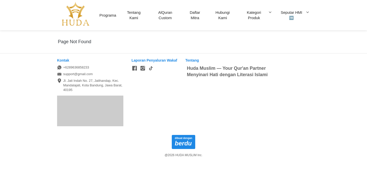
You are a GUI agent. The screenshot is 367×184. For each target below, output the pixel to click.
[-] (135, 68)
